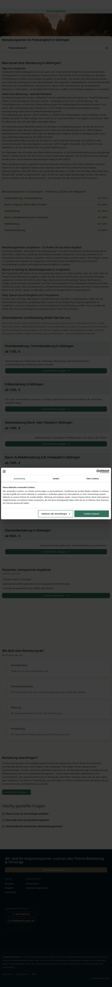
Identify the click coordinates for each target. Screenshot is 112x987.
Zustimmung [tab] (19, 478)
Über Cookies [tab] (93, 478)
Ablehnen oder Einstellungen (55, 514)
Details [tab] (56, 478)
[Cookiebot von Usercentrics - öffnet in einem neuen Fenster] (98, 471)
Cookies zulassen (91, 514)
